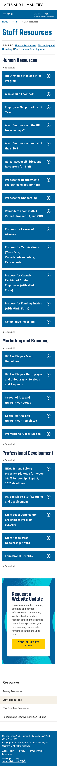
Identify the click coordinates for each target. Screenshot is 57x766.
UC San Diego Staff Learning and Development (24, 499)
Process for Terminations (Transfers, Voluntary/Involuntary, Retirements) (22, 255)
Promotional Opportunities (23, 433)
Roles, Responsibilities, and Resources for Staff (23, 164)
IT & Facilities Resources (16, 708)
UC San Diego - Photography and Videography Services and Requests (24, 379)
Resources (16, 22)
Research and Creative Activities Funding (24, 717)
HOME (5, 22)
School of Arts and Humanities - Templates (21, 418)
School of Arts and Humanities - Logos (18, 400)
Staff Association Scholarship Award (17, 540)
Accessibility (8, 751)
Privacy (21, 751)
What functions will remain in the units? (24, 146)
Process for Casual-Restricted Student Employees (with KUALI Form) (20, 283)
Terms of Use (35, 751)
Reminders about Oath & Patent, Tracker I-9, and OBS (24, 213)
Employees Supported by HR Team (23, 110)
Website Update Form (28, 644)
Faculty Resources (12, 691)
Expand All (10, 67)
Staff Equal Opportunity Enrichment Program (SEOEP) (21, 519)
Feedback (7, 754)
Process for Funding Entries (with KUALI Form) (23, 306)
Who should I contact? (20, 94)
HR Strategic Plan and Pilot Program (23, 78)
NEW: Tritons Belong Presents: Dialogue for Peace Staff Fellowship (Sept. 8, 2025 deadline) (24, 476)
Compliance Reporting (20, 321)
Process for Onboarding (21, 197)
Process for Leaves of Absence (19, 232)
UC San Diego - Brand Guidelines (19, 359)
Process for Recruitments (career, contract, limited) (22, 182)
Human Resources (25, 45)
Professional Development (29, 49)
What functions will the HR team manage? (22, 128)
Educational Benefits (19, 556)
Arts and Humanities (23, 5)
